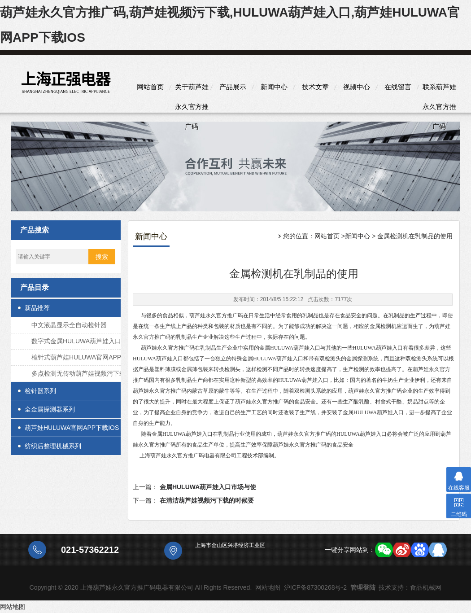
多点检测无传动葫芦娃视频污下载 (78, 373)
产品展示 (232, 87)
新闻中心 (274, 87)
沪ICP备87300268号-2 (315, 587)
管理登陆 (362, 587)
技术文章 (315, 87)
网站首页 (150, 87)
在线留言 (397, 87)
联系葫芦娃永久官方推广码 (439, 90)
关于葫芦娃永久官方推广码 (192, 90)
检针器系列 (40, 390)
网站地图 (267, 587)
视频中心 (356, 87)
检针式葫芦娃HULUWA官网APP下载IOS (76, 359)
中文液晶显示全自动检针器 (69, 324)
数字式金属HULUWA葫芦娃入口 (76, 341)
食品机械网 (425, 587)
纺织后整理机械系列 (53, 446)
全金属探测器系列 (50, 409)
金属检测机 (383, 326)
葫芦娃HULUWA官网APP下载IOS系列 (72, 430)
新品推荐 (37, 307)
